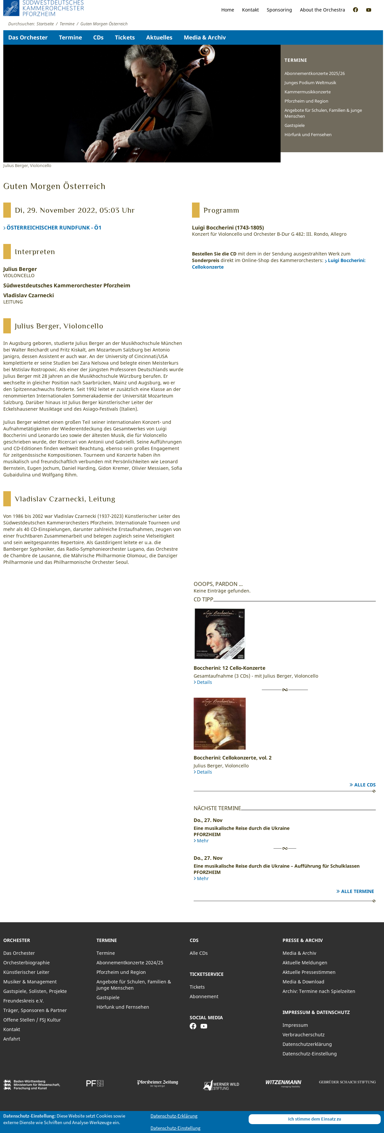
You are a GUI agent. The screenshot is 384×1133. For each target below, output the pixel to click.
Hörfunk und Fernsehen (308, 134)
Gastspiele (295, 125)
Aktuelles (159, 37)
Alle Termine (357, 891)
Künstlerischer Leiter (26, 972)
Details (204, 682)
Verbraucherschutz (304, 1034)
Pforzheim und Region (306, 101)
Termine (70, 37)
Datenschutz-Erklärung (174, 1116)
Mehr (203, 840)
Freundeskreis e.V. (23, 1001)
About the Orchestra (322, 10)
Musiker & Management (30, 981)
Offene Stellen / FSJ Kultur (32, 1020)
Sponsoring (279, 10)
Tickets (125, 37)
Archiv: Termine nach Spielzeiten (319, 991)
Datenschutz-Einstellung (310, 1053)
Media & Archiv (205, 37)
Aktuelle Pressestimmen (309, 972)
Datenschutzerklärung (307, 1044)
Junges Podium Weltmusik (310, 82)
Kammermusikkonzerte (308, 92)
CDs (98, 37)
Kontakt (250, 10)
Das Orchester (28, 37)
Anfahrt (11, 1039)
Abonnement (204, 996)
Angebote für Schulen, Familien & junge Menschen (323, 113)
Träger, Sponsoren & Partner (35, 1010)
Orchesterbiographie (26, 962)
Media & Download (303, 981)
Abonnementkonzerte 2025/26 (315, 73)
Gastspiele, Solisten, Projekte (35, 991)
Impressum (295, 1025)
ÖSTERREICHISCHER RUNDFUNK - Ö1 (54, 227)
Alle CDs (365, 785)
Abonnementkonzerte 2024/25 (129, 962)
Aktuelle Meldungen (305, 962)
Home (227, 10)
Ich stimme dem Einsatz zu (314, 1119)
